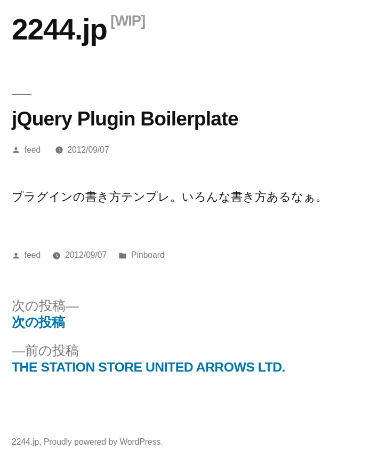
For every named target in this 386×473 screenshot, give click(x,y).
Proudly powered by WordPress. (103, 441)
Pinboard (148, 254)
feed (33, 149)
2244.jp (59, 29)
